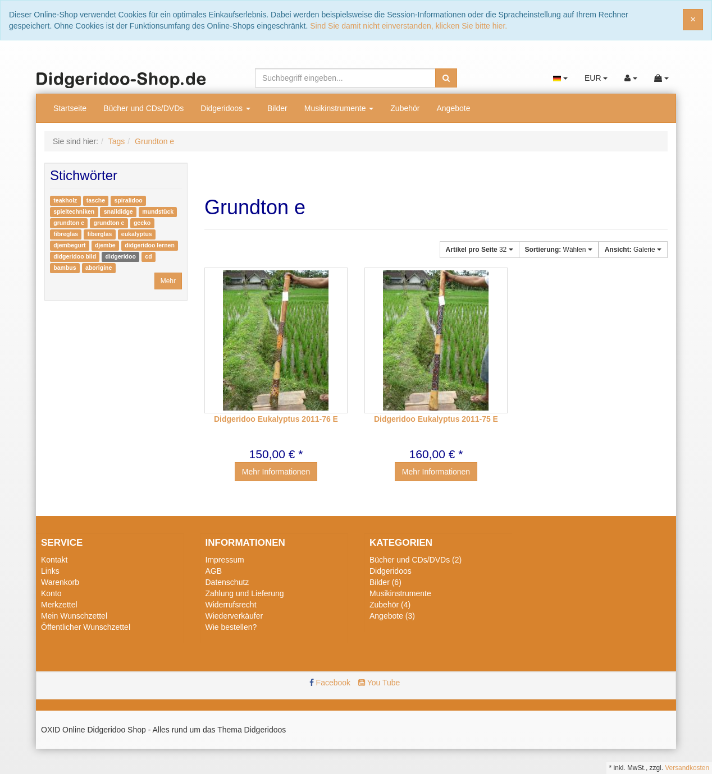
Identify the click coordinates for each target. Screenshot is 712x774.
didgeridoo (121, 256)
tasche (95, 200)
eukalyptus (136, 234)
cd (148, 256)
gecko (142, 222)
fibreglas (65, 234)
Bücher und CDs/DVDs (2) (415, 559)
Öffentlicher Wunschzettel (85, 627)
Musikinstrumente (339, 108)
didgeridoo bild (74, 256)
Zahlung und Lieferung (245, 593)
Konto (51, 593)
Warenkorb (60, 582)
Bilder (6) (385, 582)
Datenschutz (227, 582)
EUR (596, 77)
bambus (64, 267)
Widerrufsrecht (231, 604)
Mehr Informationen (276, 471)
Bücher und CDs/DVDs (143, 108)
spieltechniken (73, 211)
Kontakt (54, 559)
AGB (214, 570)
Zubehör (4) (389, 604)
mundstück (158, 211)
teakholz (65, 200)
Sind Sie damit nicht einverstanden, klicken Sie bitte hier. (408, 25)
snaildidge (118, 211)
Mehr (168, 281)
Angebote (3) (392, 615)
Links (50, 570)
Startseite (69, 108)
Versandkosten (687, 768)
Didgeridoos (225, 108)
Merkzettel (59, 604)
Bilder (277, 108)
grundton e (68, 222)
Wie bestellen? (231, 627)
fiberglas (100, 234)
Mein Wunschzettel (74, 615)
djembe (105, 245)
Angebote (453, 108)
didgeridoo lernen (150, 245)
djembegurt (69, 245)
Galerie (633, 250)
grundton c (109, 222)
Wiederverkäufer (234, 615)
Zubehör (404, 108)
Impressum (225, 559)
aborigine (98, 267)
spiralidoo (129, 200)
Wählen (558, 250)
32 (479, 250)
